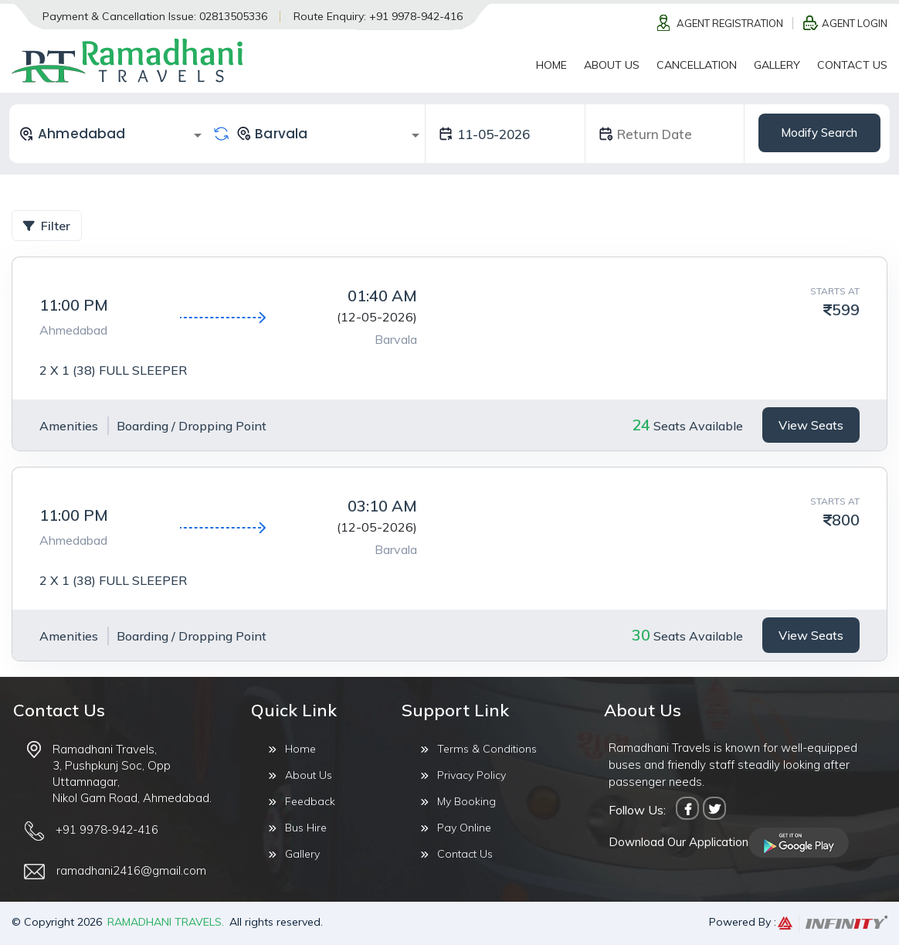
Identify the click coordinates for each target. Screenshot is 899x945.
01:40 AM (382, 295)
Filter (46, 225)
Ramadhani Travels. (165, 922)
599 (846, 309)
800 (846, 519)
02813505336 (233, 16)
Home (551, 65)
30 (641, 634)
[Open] (198, 135)
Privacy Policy (463, 775)
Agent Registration (730, 23)
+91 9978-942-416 (416, 16)
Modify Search (819, 132)
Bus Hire (297, 828)
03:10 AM (382, 505)
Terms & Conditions (478, 749)
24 (641, 424)
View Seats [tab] (811, 425)
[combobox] (113, 134)
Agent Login (854, 23)
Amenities (68, 425)
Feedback (301, 801)
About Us (611, 65)
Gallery (777, 65)
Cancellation (696, 65)
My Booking (458, 801)
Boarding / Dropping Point (191, 425)
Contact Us (852, 65)
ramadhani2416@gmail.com (131, 870)
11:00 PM (73, 304)
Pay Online (455, 828)
